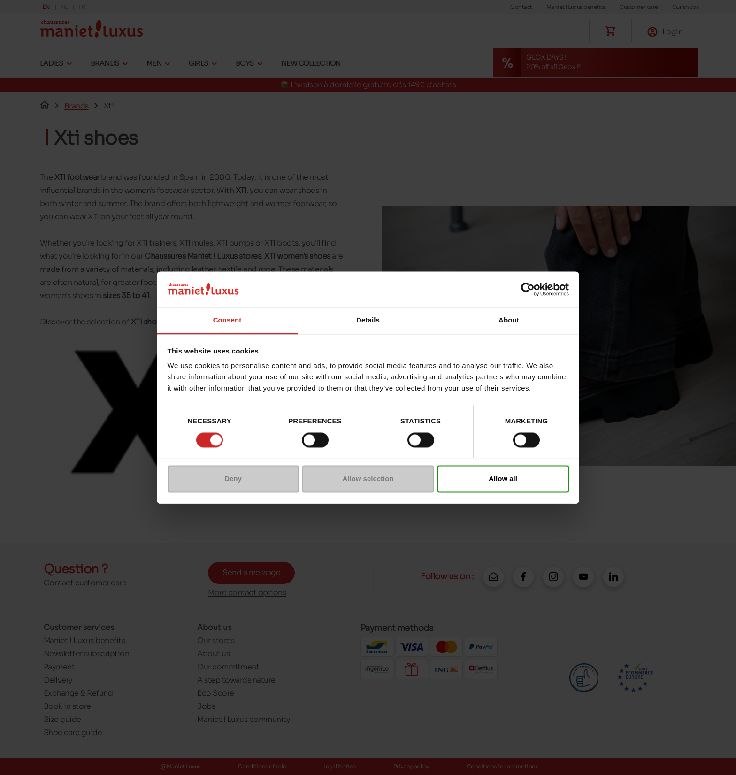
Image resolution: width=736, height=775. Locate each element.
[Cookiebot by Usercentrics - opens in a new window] (528, 289)
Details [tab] (368, 320)
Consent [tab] (227, 320)
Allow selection (367, 479)
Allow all (503, 479)
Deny (233, 479)
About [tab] (508, 320)
